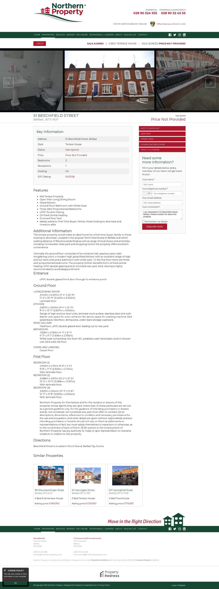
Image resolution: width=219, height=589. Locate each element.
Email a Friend (150, 149)
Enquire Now (155, 226)
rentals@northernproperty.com (47, 554)
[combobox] (147, 193)
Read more (8, 579)
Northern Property (55, 585)
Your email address (151, 198)
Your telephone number (155, 188)
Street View (147, 139)
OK (15, 583)
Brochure (153, 144)
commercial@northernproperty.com (90, 554)
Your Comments (151, 207)
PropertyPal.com (90, 585)
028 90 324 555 (145, 13)
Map (146, 133)
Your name (148, 179)
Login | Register (179, 585)
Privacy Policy (104, 585)
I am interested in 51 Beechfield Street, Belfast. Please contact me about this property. (162, 214)
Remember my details (156, 221)
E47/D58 (70, 176)
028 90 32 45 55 (173, 13)
